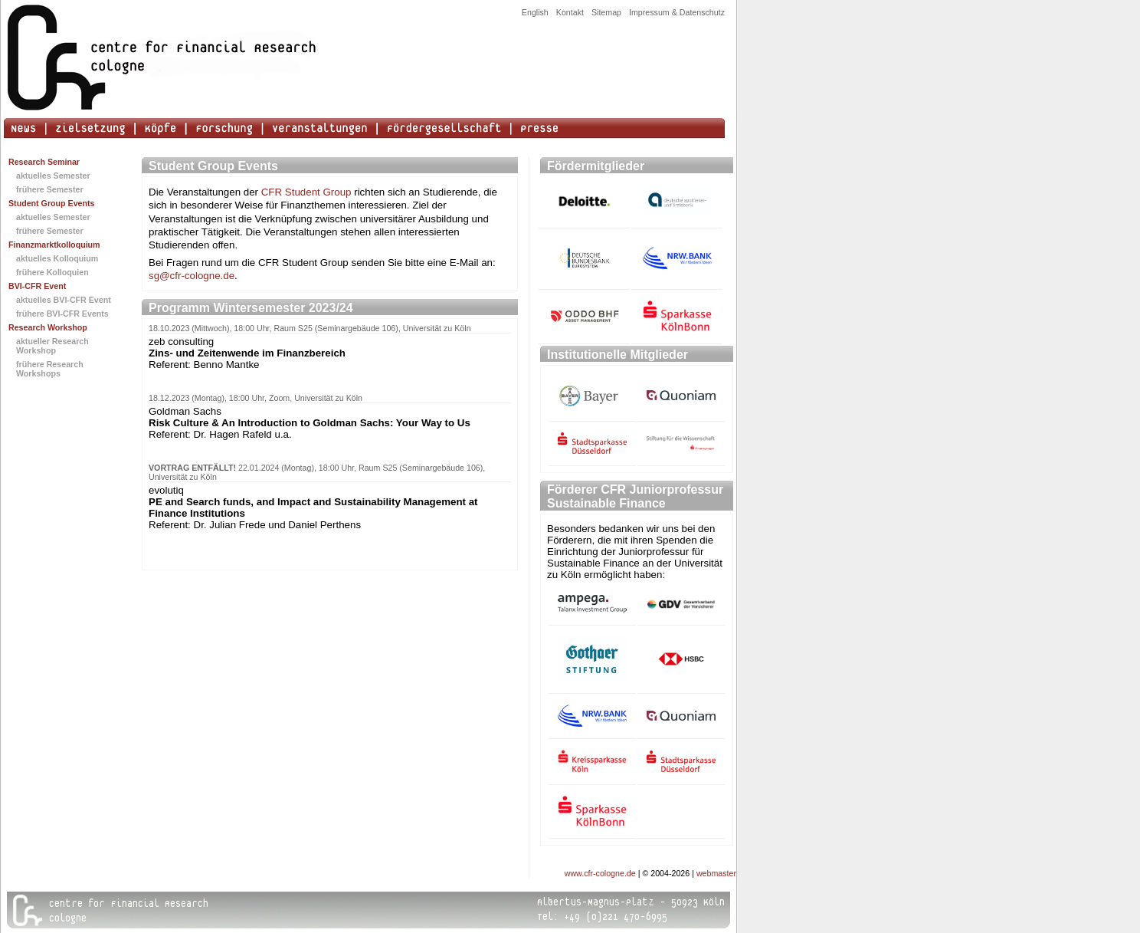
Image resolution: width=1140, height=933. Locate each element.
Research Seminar (44, 161)
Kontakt (570, 12)
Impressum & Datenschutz (677, 12)
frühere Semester (50, 189)
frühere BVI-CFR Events (62, 313)
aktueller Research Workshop (52, 346)
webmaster (716, 873)
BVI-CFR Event (37, 286)
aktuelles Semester (53, 175)
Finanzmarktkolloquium (54, 244)
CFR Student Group (306, 192)
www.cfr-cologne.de (600, 873)
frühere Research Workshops (50, 369)
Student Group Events (51, 203)
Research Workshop (47, 327)
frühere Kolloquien (52, 272)
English (535, 12)
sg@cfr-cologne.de (191, 275)
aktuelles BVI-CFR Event (63, 299)
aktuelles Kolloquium (57, 258)
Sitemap (606, 12)
